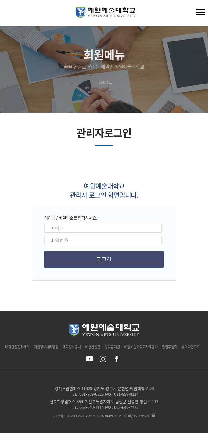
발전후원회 (169, 346)
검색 (9, 14)
